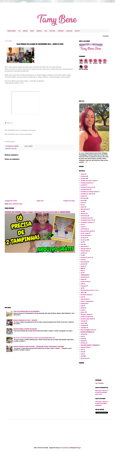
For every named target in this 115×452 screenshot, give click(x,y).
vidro (82, 354)
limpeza (83, 279)
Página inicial (40, 201)
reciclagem (83, 325)
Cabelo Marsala (84, 209)
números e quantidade (86, 301)
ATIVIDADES (61, 31)
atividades (83, 185)
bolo (82, 205)
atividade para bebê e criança (88, 180)
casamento (83, 213)
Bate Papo (83, 198)
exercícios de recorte (86, 257)
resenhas (83, 334)
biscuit (82, 202)
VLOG (45, 31)
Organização (84, 303)
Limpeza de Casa (85, 281)
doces (82, 244)
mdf (82, 288)
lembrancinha (84, 277)
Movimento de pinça (86, 295)
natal (82, 297)
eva (81, 255)
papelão (83, 308)
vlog (15, 148)
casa (13, 148)
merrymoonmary (65, 448)
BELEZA (32, 31)
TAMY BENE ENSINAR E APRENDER (89, 345)
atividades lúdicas (85, 189)
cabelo (82, 207)
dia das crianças (85, 233)
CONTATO (77, 31)
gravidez (83, 264)
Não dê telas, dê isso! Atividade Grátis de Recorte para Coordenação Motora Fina (34, 338)
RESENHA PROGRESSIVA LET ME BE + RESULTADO (25, 320)
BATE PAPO (52, 31)
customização (84, 229)
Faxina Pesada (84, 262)
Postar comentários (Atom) (15, 204)
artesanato (83, 176)
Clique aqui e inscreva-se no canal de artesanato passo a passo (101, 392)
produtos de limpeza (86, 316)
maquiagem (83, 286)
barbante (83, 196)
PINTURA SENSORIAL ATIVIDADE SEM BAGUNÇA (25, 329)
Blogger (79, 448)
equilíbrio (83, 253)
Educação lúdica (85, 251)
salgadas (83, 341)
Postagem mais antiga (69, 201)
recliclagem (84, 327)
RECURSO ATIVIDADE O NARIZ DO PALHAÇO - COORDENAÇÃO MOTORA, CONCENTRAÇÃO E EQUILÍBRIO (38, 346)
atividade (83, 178)
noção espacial (84, 299)
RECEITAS (25, 31)
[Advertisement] (40, 281)
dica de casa (84, 240)
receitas (83, 323)
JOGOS (82, 268)
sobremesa (83, 343)
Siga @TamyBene (99, 383)
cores (82, 224)
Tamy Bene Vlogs (85, 347)
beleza (82, 200)
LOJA (82, 284)
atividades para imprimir (87, 194)
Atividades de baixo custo (87, 187)
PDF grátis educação (86, 314)
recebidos (83, 321)
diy (81, 242)
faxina (82, 259)
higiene (82, 266)
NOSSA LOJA (69, 31)
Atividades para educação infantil (89, 191)
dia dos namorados (85, 235)
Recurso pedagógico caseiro (88, 330)
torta (82, 349)
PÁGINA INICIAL (11, 31)
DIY (19, 31)
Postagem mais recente (11, 201)
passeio (82, 312)
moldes (82, 292)
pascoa (82, 310)
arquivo (83, 174)
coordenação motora (86, 218)
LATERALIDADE (84, 275)
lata (82, 273)
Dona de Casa (84, 246)
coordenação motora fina (87, 220)
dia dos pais (84, 238)
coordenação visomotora (87, 222)
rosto (82, 336)
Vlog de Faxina (84, 358)
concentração (84, 216)
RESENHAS (39, 31)
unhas (82, 352)
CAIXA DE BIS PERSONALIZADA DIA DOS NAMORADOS (26, 311)
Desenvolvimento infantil (87, 231)
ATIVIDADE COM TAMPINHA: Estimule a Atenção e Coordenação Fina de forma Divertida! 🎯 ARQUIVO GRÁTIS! (37, 212)
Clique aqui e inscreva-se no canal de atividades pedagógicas (101, 403)
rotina (82, 338)
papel (82, 306)
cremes (82, 227)
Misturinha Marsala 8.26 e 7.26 (89, 290)
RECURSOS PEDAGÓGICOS (87, 332)
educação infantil (85, 249)
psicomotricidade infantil (87, 319)
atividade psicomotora (86, 183)
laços (82, 270)
